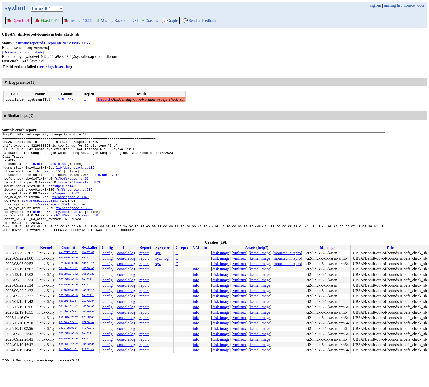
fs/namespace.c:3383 (40, 214)
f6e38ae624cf (68, 317)
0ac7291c (88, 258)
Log (126, 247)
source (409, 5)
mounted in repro (287, 253)
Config (107, 247)
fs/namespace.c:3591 (51, 219)
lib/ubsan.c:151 (47, 179)
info (196, 269)
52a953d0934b (68, 263)
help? (262, 247)
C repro (181, 247)
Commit (68, 247)
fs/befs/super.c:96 (71, 188)
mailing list (393, 5)
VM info (200, 247)
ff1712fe (88, 328)
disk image (220, 253)
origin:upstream (37, 48)
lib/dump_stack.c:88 (47, 170)
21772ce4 (88, 301)
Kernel (46, 247)
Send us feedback (199, 20)
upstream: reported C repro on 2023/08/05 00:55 (52, 43)
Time (19, 247)
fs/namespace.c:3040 (70, 210)
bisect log (63, 67)
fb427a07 (88, 252)
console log (126, 253)
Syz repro (163, 247)
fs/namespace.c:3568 (74, 223)
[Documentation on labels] (23, 52)
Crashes (150, 20)
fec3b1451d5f (68, 301)
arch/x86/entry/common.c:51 (58, 228)
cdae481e (88, 263)
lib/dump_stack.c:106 (75, 175)
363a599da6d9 (68, 258)
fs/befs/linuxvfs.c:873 (79, 192)
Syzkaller (89, 247)
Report (145, 247)
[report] (104, 99)
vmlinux (239, 253)
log (166, 258)
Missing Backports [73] (117, 20)
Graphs (170, 20)
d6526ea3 (88, 268)
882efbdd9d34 (68, 328)
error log (46, 67)
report (144, 253)
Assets (250, 247)
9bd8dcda (88, 344)
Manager (327, 247)
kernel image (260, 253)
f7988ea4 (88, 317)
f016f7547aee (68, 99)
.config (107, 253)
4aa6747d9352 (68, 252)
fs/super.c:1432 (62, 197)
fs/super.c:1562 (64, 205)
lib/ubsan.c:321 (108, 183)
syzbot (15, 7)
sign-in (375, 5)
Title (390, 247)
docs (421, 5)
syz (158, 253)
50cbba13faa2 (68, 268)
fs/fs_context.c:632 (74, 201)
